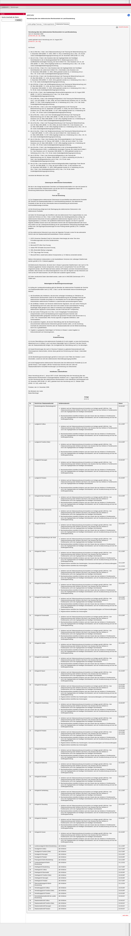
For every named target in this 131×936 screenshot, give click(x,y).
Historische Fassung (62, 24)
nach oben (125, 915)
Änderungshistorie (48, 24)
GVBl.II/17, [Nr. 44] (34, 41)
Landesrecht (5, 7)
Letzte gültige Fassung (34, 24)
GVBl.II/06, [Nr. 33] (34, 36)
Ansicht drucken (123, 27)
